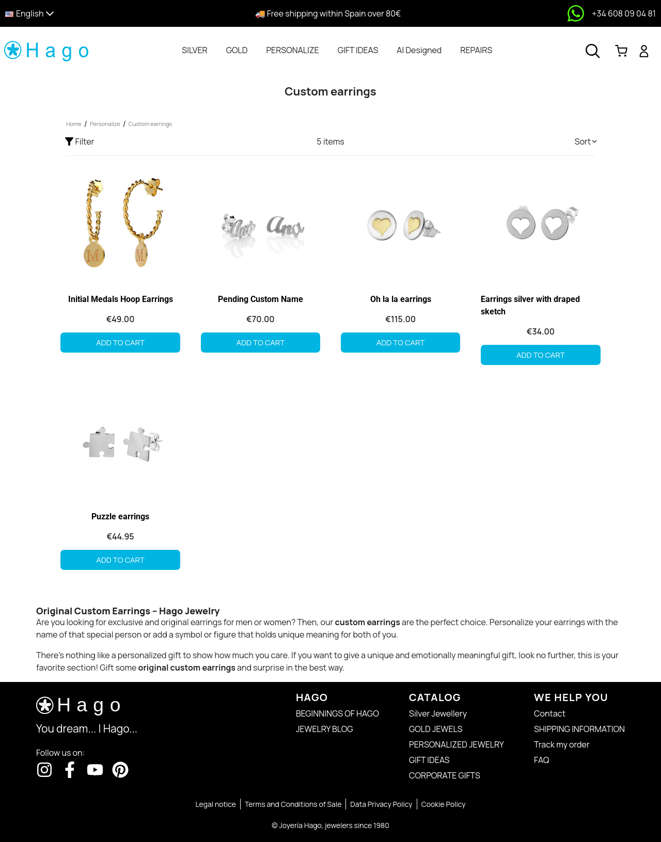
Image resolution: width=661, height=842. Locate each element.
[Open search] (592, 51)
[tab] (194, 50)
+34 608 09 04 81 (624, 13)
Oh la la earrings (400, 299)
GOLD (237, 50)
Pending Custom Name (260, 299)
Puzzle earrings (120, 516)
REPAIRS (476, 50)
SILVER (194, 50)
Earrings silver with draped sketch (530, 305)
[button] (84, 13)
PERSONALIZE (292, 50)
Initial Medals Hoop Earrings (120, 299)
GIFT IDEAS (358, 50)
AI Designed (419, 50)
